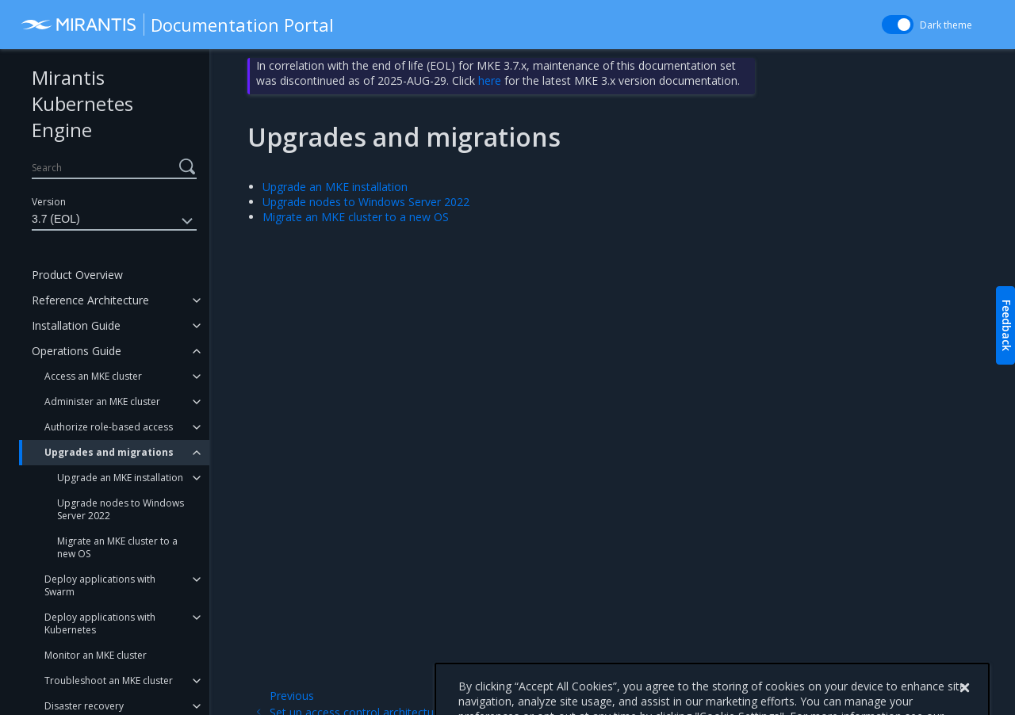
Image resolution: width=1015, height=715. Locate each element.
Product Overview (77, 274)
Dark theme (946, 25)
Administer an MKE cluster (102, 401)
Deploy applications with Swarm (99, 585)
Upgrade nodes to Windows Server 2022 (120, 509)
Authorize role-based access (108, 427)
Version (49, 201)
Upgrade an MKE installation (120, 477)
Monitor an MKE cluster (95, 655)
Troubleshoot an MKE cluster (108, 680)
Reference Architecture (90, 300)
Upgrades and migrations (109, 452)
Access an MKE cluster (93, 376)
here (489, 80)
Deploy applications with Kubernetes (99, 623)
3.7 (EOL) (114, 221)
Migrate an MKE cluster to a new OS (117, 547)
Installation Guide (76, 325)
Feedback (1006, 325)
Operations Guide (76, 350)
